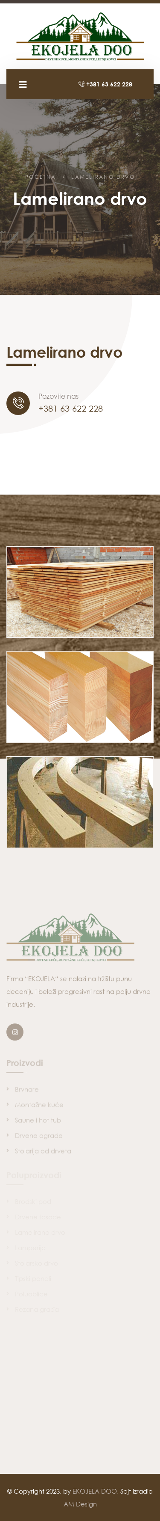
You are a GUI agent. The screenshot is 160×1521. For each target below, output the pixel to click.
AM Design (80, 1504)
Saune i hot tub (38, 1122)
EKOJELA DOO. (96, 1491)
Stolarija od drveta (43, 1152)
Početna (40, 177)
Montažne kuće (39, 1106)
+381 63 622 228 (105, 84)
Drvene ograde (39, 1137)
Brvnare (27, 1091)
